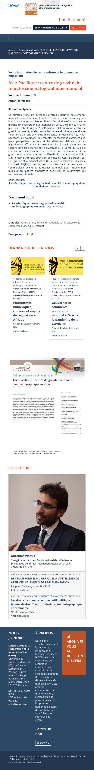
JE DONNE (78, 27)
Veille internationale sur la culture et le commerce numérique (43, 74)
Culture (31, 222)
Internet (39, 226)
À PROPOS (44, 632)
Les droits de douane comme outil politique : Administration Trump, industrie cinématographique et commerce (46, 604)
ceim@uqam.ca (17, 704)
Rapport (55, 278)
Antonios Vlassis (19, 101)
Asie (23, 222)
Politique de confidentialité (22, 759)
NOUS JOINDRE (15, 635)
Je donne (43, 742)
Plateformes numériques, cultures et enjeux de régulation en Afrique (26, 311)
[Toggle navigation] (12, 38)
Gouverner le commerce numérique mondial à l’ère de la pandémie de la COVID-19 (65, 313)
